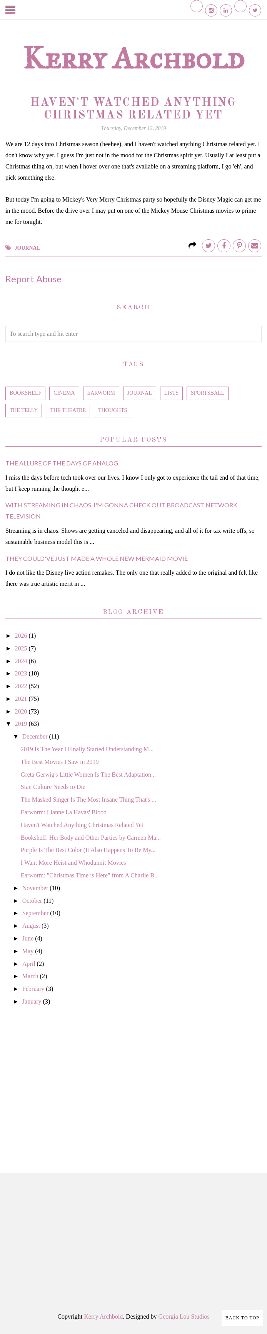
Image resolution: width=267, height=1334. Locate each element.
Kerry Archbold (133, 58)
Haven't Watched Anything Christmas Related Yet (82, 825)
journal (27, 248)
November (36, 888)
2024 (22, 661)
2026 (22, 635)
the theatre (68, 410)
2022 (22, 686)
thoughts (112, 410)
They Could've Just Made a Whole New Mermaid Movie (96, 558)
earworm (101, 393)
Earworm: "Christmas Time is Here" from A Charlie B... (90, 875)
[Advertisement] (133, 1080)
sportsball (207, 393)
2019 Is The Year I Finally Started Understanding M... (87, 749)
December (35, 736)
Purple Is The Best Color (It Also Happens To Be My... (88, 850)
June (28, 938)
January (32, 1001)
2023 (22, 673)
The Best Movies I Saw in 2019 (60, 762)
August (32, 925)
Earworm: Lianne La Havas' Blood (64, 812)
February (34, 988)
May (28, 951)
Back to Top (242, 1318)
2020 (22, 711)
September (36, 913)
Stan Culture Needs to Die (53, 787)
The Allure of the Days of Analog (61, 463)
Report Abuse (33, 278)
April (29, 963)
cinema (64, 393)
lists (171, 393)
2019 (22, 723)
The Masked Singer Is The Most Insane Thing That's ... (88, 799)
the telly (24, 410)
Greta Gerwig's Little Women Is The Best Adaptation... (88, 774)
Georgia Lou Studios (184, 1316)
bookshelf (25, 393)
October (33, 900)
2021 (22, 698)
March (31, 976)
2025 (22, 648)
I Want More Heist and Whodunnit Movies (73, 862)
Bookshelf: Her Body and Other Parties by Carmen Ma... (91, 837)
